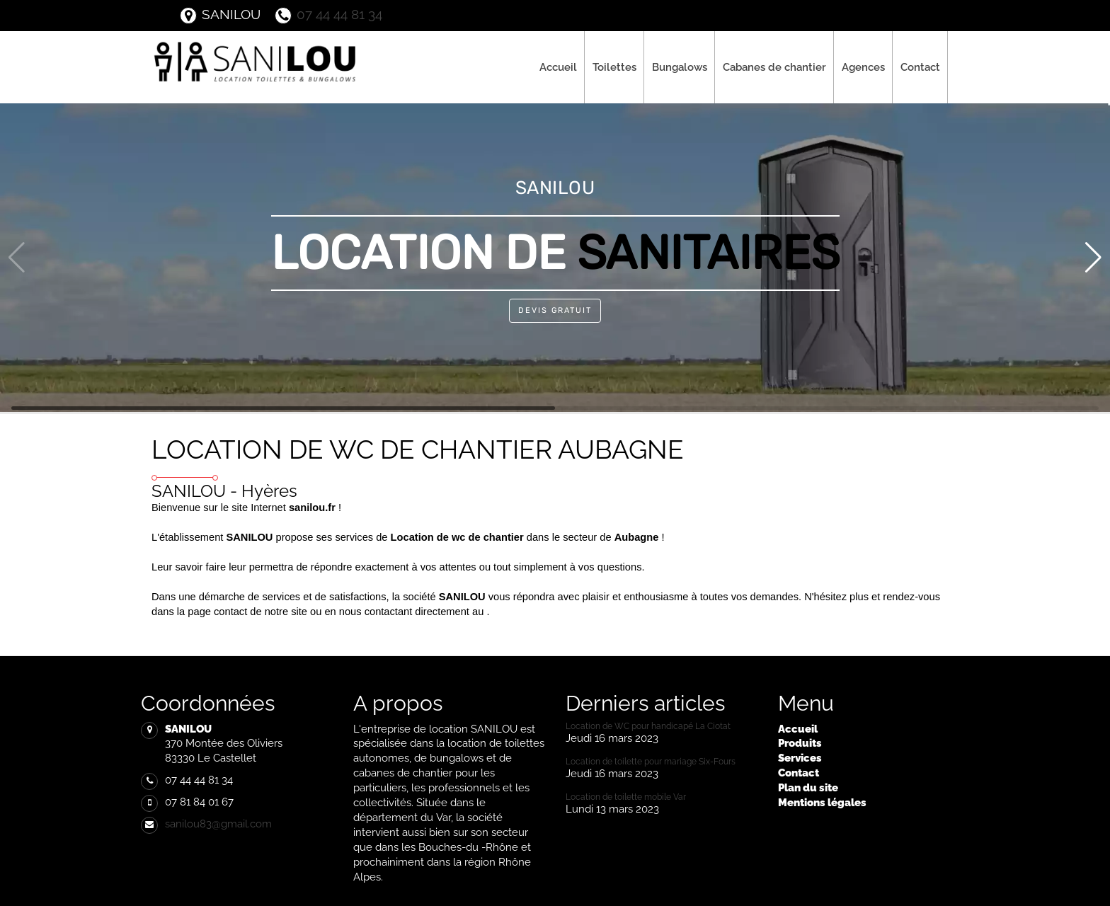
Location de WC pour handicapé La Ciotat (648, 726)
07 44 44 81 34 (328, 14)
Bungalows (679, 67)
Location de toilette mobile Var (626, 797)
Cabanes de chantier (774, 67)
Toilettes (614, 67)
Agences (863, 67)
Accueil (558, 67)
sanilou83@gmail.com (218, 824)
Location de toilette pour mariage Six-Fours (651, 762)
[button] (1093, 257)
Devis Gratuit (555, 310)
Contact (920, 67)
